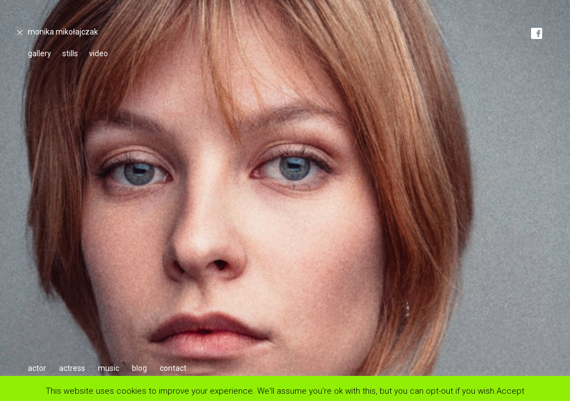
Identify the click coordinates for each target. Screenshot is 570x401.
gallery (39, 53)
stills (70, 53)
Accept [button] (510, 390)
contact (173, 368)
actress (72, 368)
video (98, 53)
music (108, 368)
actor (37, 368)
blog (139, 368)
